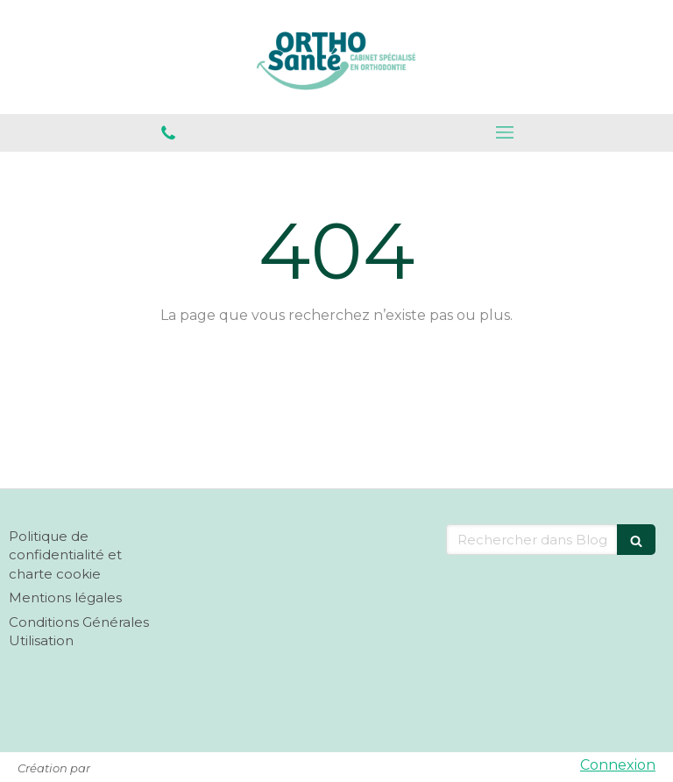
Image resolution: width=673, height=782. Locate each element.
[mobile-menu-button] (504, 132)
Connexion (617, 765)
